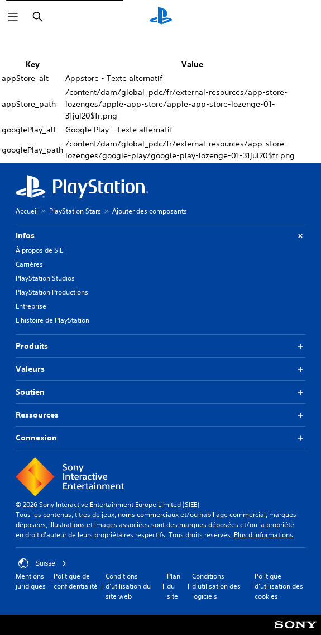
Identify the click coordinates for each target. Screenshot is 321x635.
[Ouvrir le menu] (13, 17)
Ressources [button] (160, 415)
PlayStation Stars (75, 211)
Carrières (29, 264)
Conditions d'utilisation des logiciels (216, 586)
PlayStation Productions (52, 292)
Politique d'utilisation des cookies (279, 586)
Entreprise (31, 306)
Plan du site (173, 586)
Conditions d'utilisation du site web (128, 586)
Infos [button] (160, 235)
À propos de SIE (39, 250)
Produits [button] (160, 346)
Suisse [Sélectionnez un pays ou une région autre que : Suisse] (42, 563)
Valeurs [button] (160, 369)
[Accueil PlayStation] (161, 17)
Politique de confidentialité (76, 581)
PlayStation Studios (45, 278)
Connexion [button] (160, 438)
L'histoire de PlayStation (52, 320)
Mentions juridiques (31, 581)
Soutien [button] (160, 392)
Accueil (27, 211)
